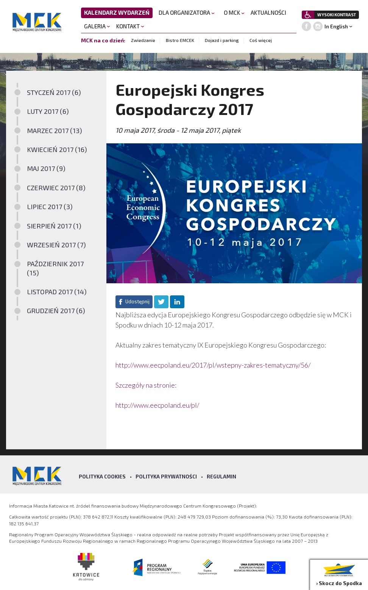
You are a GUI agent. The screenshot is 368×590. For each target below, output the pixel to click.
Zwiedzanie (143, 40)
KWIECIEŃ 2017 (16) (57, 149)
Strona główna (22, 61)
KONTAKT (130, 26)
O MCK (234, 12)
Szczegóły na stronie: (145, 385)
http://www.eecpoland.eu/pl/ (157, 405)
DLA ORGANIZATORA (187, 12)
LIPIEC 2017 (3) (50, 206)
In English (336, 26)
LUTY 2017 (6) (48, 111)
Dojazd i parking (222, 40)
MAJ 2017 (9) (46, 168)
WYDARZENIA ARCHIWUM (70, 61)
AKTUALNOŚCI (268, 12)
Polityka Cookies (102, 477)
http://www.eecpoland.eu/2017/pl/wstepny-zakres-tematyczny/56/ (212, 365)
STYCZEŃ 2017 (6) (54, 92)
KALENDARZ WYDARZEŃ (117, 12)
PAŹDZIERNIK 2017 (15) (55, 267)
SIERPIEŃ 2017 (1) (54, 226)
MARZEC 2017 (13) (54, 130)
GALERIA (97, 26)
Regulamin (221, 477)
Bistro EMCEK (180, 40)
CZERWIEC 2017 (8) (56, 187)
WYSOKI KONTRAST (336, 14)
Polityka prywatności (166, 477)
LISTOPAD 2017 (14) (57, 291)
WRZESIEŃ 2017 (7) (56, 245)
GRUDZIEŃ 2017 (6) (56, 310)
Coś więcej (260, 40)
